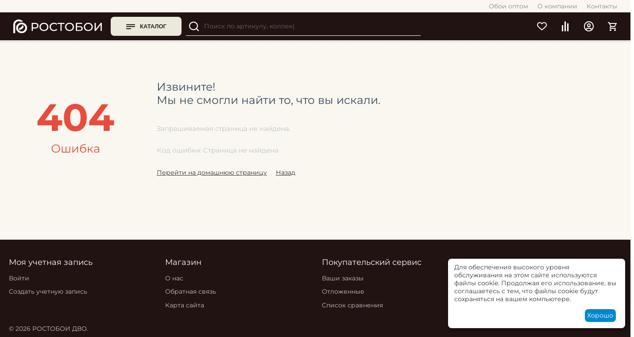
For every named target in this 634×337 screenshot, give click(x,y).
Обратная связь (190, 291)
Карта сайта (184, 305)
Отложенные (343, 291)
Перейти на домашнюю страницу (212, 172)
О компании (557, 6)
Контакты (602, 6)
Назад (285, 172)
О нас (174, 278)
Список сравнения (352, 305)
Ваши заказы (342, 278)
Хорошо (600, 315)
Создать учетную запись (48, 291)
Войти (19, 278)
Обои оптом (508, 6)
